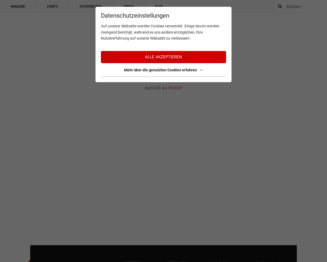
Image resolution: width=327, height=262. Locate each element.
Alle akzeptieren (163, 57)
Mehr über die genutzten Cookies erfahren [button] (163, 70)
